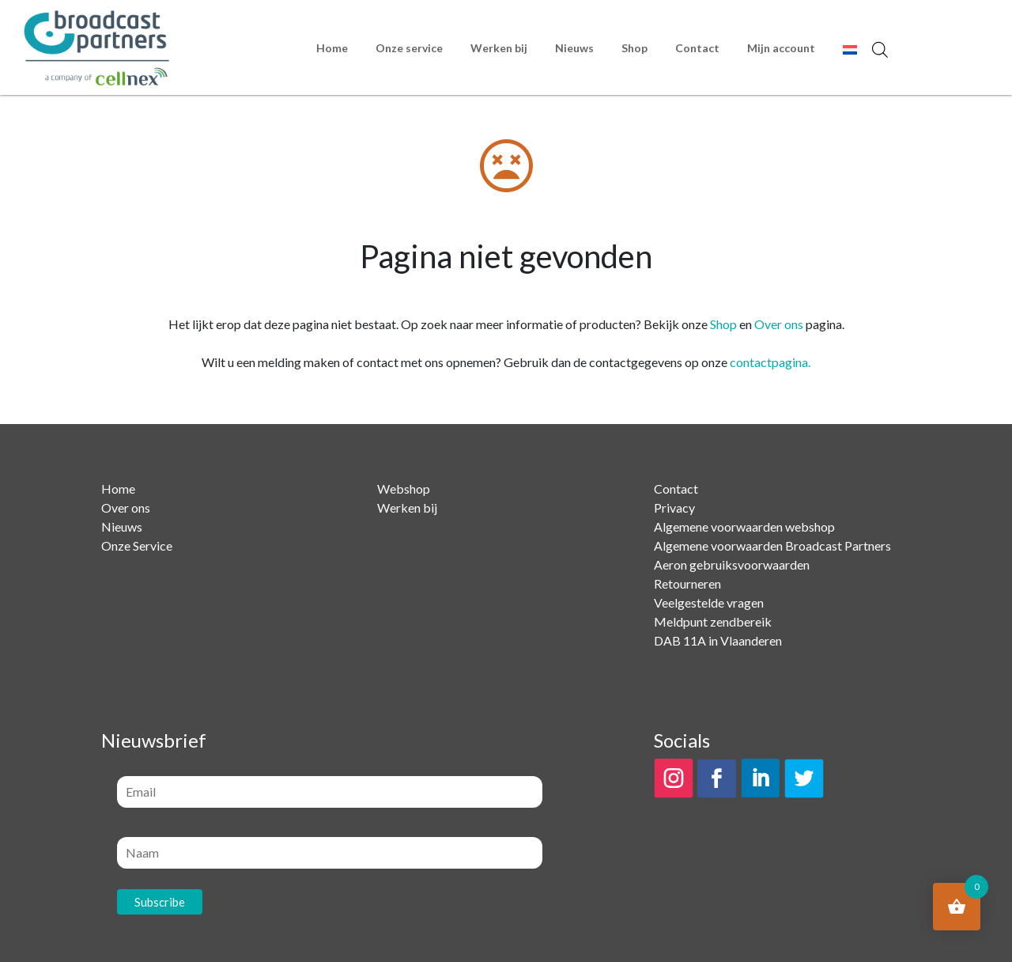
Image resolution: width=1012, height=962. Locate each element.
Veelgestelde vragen (709, 602)
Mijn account (781, 48)
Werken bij (498, 48)
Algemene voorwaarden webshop (744, 526)
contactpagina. (770, 361)
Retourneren (687, 583)
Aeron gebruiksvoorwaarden (732, 564)
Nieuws (574, 48)
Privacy (674, 507)
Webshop (403, 488)
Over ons (778, 323)
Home (332, 48)
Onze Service (136, 545)
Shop (634, 48)
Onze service (409, 48)
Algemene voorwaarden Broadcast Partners (772, 545)
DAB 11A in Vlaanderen (718, 640)
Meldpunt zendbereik (713, 621)
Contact (697, 48)
